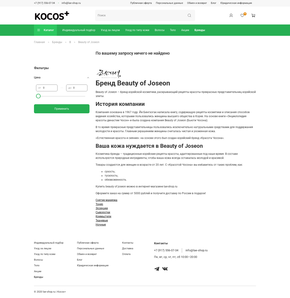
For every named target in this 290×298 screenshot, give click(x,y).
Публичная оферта (141, 3)
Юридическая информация (236, 3)
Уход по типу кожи (137, 30)
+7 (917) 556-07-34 (44, 3)
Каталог (45, 30)
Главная (39, 42)
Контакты (127, 242)
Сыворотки (103, 212)
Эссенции (102, 208)
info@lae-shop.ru (71, 3)
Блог (213, 3)
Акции (185, 30)
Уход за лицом (110, 30)
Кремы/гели (103, 216)
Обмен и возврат (197, 3)
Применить (61, 108)
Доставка (127, 248)
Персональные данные (169, 3)
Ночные (101, 224)
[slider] (38, 96)
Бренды (200, 30)
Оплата (126, 254)
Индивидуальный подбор (78, 30)
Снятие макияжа (106, 200)
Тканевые (102, 220)
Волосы (159, 30)
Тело (173, 30)
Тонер (99, 204)
